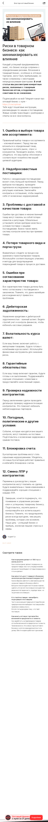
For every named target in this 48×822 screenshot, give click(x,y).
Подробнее (36, 817)
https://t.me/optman (12, 104)
